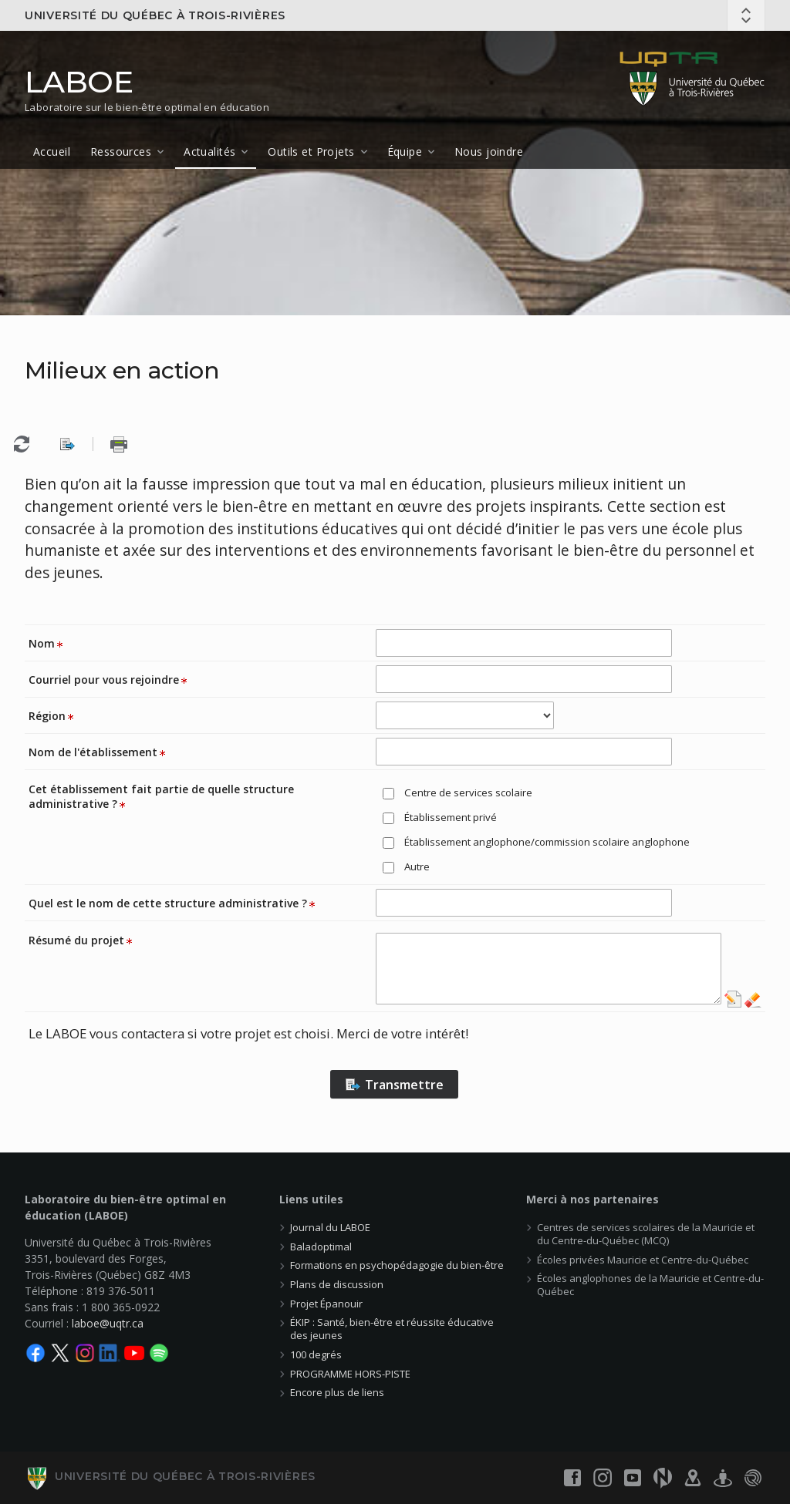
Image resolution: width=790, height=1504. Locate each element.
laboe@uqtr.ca (107, 1323)
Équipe (405, 151)
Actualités (209, 151)
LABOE (79, 81)
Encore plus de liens (337, 1392)
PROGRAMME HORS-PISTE (350, 1374)
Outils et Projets (311, 151)
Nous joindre (488, 151)
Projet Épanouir (326, 1304)
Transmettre (394, 1084)
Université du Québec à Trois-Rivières (155, 15)
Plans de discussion (336, 1284)
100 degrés (316, 1354)
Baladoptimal (321, 1246)
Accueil (51, 151)
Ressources (120, 151)
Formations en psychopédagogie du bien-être (397, 1265)
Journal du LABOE (330, 1227)
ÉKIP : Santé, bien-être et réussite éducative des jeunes (392, 1328)
